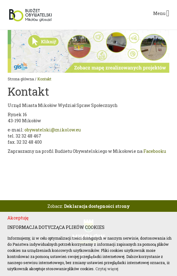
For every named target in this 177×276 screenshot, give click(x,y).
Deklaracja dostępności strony (97, 206)
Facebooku (154, 151)
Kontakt (44, 78)
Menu (161, 13)
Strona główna (21, 78)
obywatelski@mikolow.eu (52, 130)
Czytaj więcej (106, 268)
